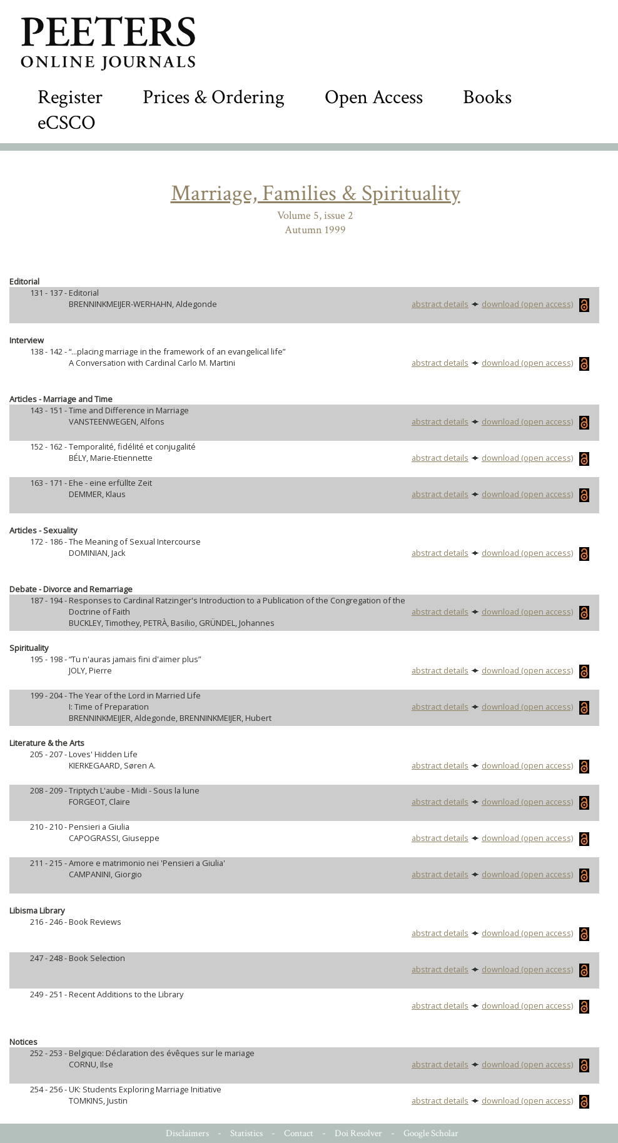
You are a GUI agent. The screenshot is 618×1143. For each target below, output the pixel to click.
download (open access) (535, 304)
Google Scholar (430, 1133)
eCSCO (67, 123)
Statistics (246, 1133)
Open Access (374, 97)
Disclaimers (187, 1133)
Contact (298, 1133)
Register (70, 97)
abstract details (440, 304)
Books (487, 97)
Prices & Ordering (214, 97)
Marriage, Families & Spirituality (315, 193)
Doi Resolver (358, 1133)
